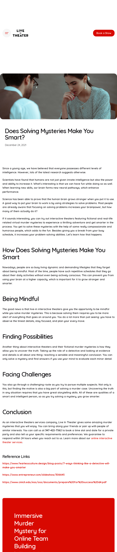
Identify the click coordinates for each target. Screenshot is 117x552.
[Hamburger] (6, 33)
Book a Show (103, 33)
